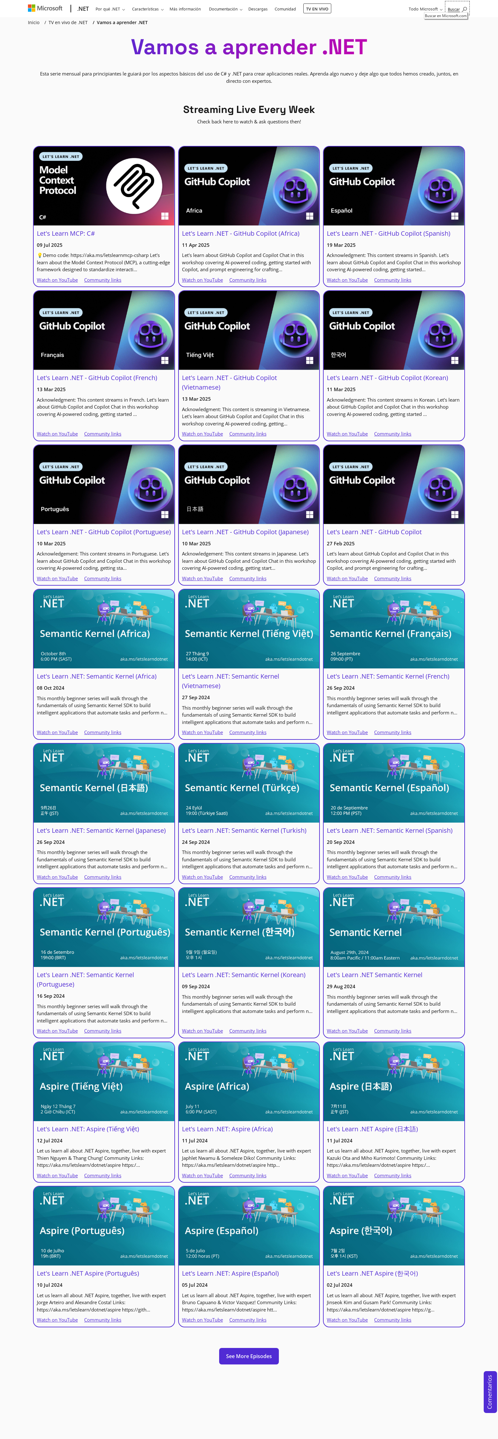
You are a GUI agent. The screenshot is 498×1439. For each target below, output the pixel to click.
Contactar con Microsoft (208, 1430)
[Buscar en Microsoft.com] (457, 8)
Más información (185, 8)
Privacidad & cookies (281, 1430)
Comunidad (285, 8)
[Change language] (57, 1417)
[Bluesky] (148, 1395)
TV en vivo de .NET (68, 22)
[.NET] (82, 8)
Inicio (33, 22)
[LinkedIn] (109, 1395)
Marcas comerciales (351, 1430)
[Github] (96, 1395)
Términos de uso (316, 1430)
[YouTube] (70, 1395)
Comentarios (489, 1392)
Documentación (223, 8)
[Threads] (135, 1395)
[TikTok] (122, 1395)
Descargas (258, 8)
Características (145, 8)
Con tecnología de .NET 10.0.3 (160, 1430)
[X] (83, 1395)
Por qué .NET (108, 8)
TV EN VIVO (317, 8)
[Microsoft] (46, 8)
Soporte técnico (246, 1430)
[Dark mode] (117, 1417)
